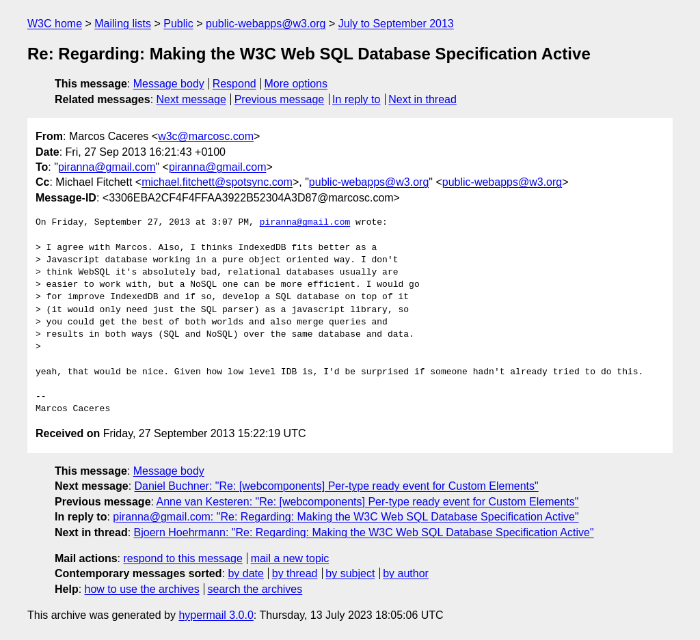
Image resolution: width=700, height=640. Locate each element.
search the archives (255, 589)
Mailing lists (122, 23)
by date (245, 573)
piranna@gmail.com (107, 167)
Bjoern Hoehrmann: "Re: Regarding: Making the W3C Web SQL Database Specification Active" (364, 532)
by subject (350, 573)
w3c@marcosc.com (206, 136)
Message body (168, 83)
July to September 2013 (396, 23)
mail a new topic (290, 558)
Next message (191, 99)
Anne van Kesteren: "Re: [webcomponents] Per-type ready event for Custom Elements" (368, 501)
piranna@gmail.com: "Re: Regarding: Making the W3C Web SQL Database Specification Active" (345, 517)
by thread (295, 573)
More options (296, 83)
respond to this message (182, 558)
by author (406, 573)
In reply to (356, 99)
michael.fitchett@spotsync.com (217, 182)
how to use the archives (142, 589)
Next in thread (422, 99)
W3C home (54, 23)
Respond (234, 83)
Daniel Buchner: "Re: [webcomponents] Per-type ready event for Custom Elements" (337, 486)
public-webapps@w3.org (265, 23)
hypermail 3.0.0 (215, 615)
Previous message (279, 99)
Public (178, 23)
